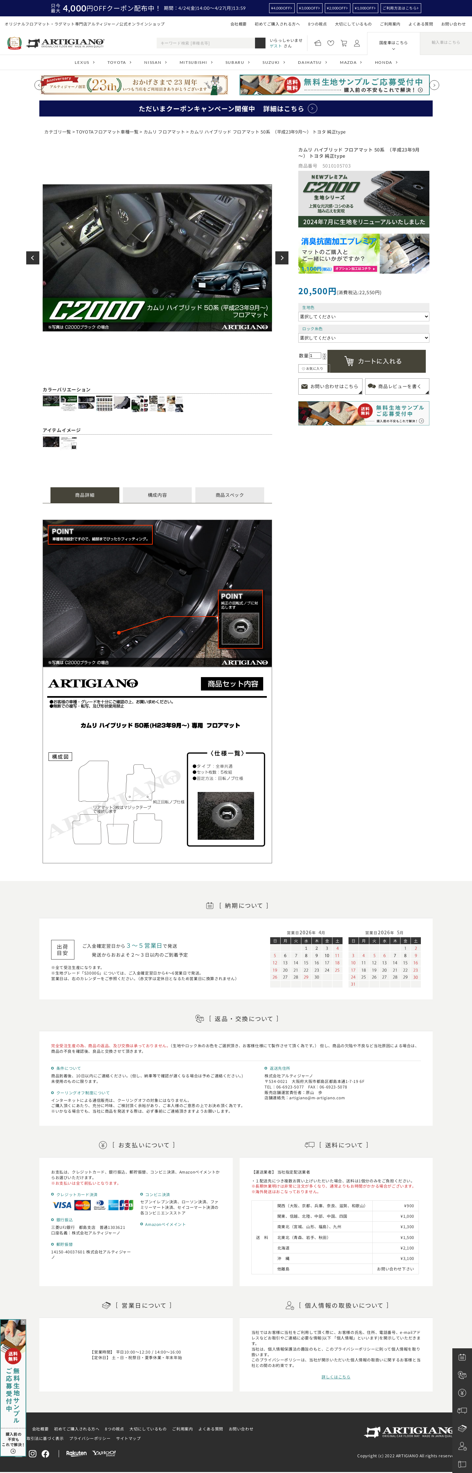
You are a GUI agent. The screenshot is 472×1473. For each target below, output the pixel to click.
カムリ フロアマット (164, 132)
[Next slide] (434, 85)
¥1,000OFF (364, 8)
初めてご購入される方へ (277, 24)
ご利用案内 (390, 24)
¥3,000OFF (308, 8)
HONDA (383, 62)
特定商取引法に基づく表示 (39, 1438)
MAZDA (348, 62)
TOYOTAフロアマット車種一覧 (107, 132)
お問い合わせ (453, 24)
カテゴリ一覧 (57, 132)
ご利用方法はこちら (400, 8)
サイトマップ (128, 1438)
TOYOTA (117, 62)
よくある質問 (420, 24)
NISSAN (152, 62)
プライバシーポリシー (89, 1438)
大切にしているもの (353, 24)
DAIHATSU (310, 62)
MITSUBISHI (193, 62)
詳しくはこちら (336, 1376)
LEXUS (82, 62)
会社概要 (238, 24)
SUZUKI (271, 62)
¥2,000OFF (336, 8)
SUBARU (235, 62)
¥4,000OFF (280, 8)
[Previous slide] (39, 85)
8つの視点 (317, 24)
